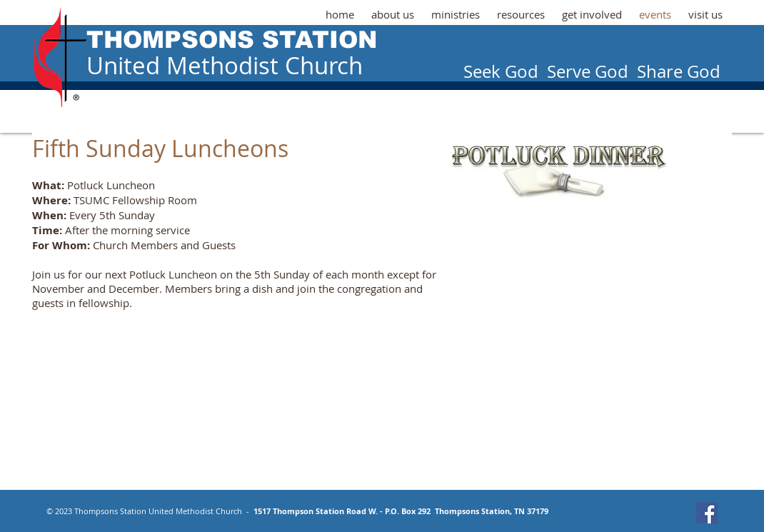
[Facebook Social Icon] (707, 512)
